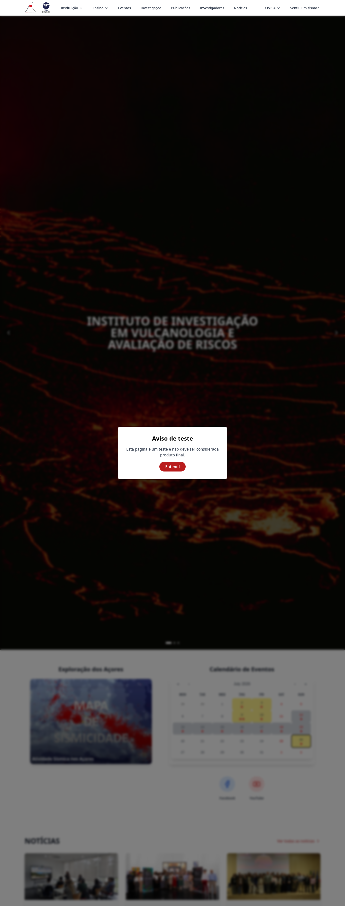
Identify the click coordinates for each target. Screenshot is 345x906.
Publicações (180, 8)
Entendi (172, 466)
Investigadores (212, 8)
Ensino (100, 8)
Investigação (151, 8)
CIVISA (270, 8)
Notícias (240, 8)
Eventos (124, 8)
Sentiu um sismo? (304, 8)
